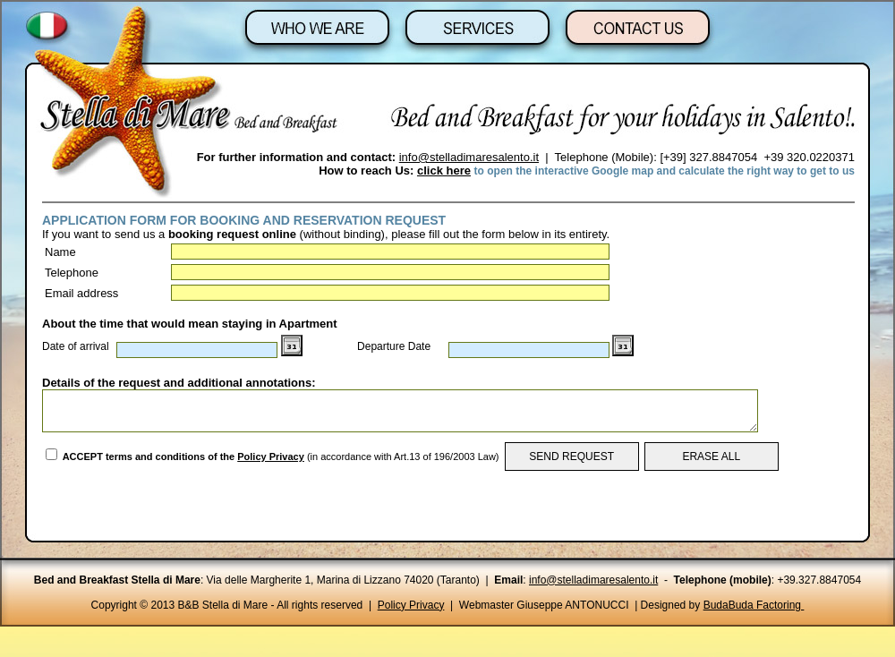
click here (444, 170)
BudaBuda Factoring (754, 605)
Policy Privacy (270, 456)
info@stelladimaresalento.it (469, 157)
